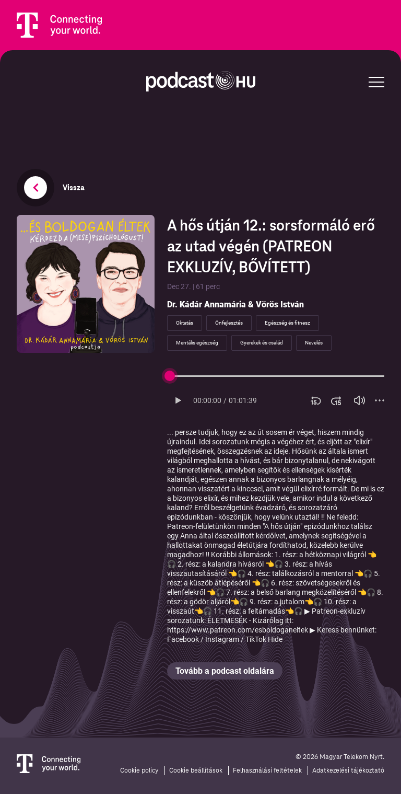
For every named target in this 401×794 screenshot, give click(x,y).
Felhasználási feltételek (267, 770)
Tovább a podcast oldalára (224, 671)
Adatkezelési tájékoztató (348, 770)
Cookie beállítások (195, 770)
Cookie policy (139, 770)
